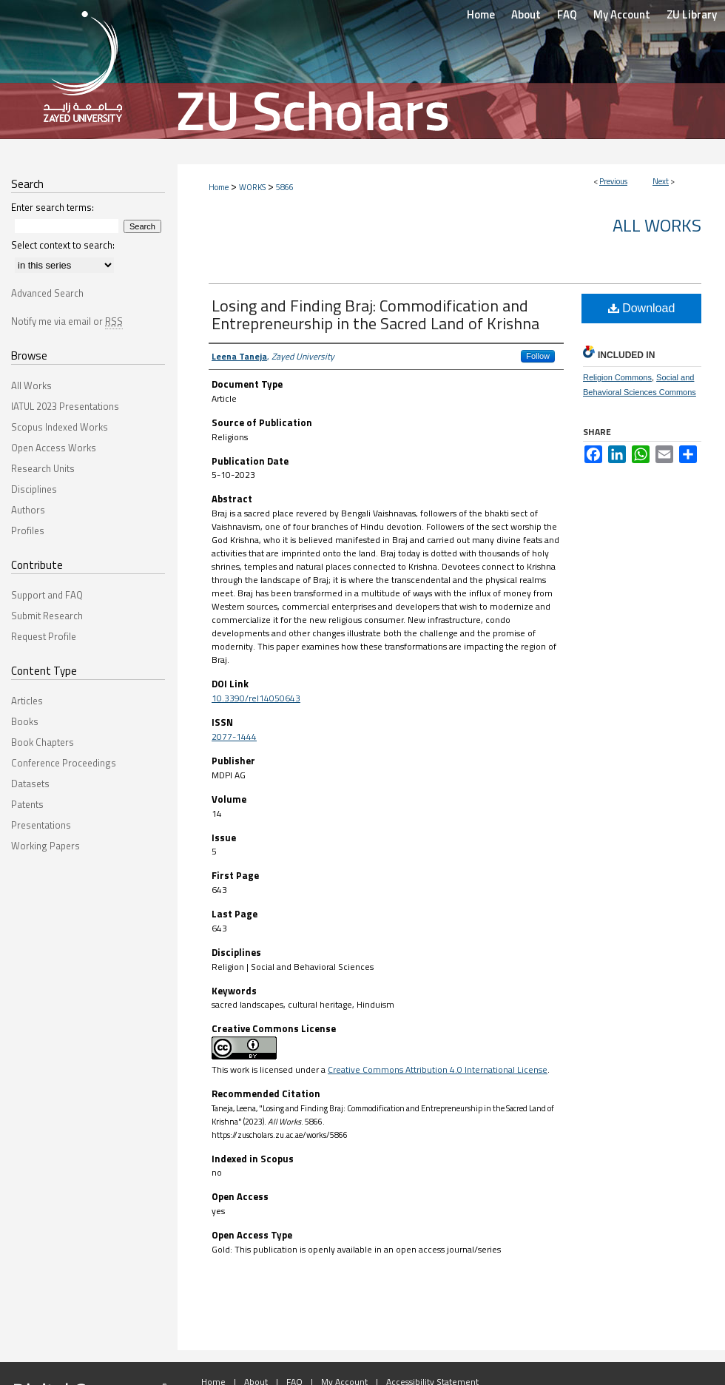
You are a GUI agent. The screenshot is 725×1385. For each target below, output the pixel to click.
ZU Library (692, 14)
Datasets (30, 783)
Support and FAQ (47, 594)
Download (641, 308)
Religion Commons (617, 377)
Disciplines (34, 489)
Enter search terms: (52, 207)
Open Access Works (53, 447)
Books (24, 721)
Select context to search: (63, 244)
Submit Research (47, 615)
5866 (285, 187)
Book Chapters (42, 742)
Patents (27, 804)
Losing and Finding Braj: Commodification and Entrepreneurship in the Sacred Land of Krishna (375, 314)
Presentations (41, 825)
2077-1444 (234, 736)
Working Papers (45, 845)
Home (219, 187)
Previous (613, 181)
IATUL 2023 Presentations (65, 406)
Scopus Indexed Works (59, 426)
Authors (28, 509)
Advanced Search (47, 293)
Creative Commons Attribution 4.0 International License (437, 1069)
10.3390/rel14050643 (256, 698)
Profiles (27, 530)
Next (660, 181)
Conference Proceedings (63, 762)
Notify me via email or (67, 321)
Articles (27, 700)
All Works (657, 225)
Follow (538, 355)
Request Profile (43, 636)
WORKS (252, 187)
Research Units (43, 468)
